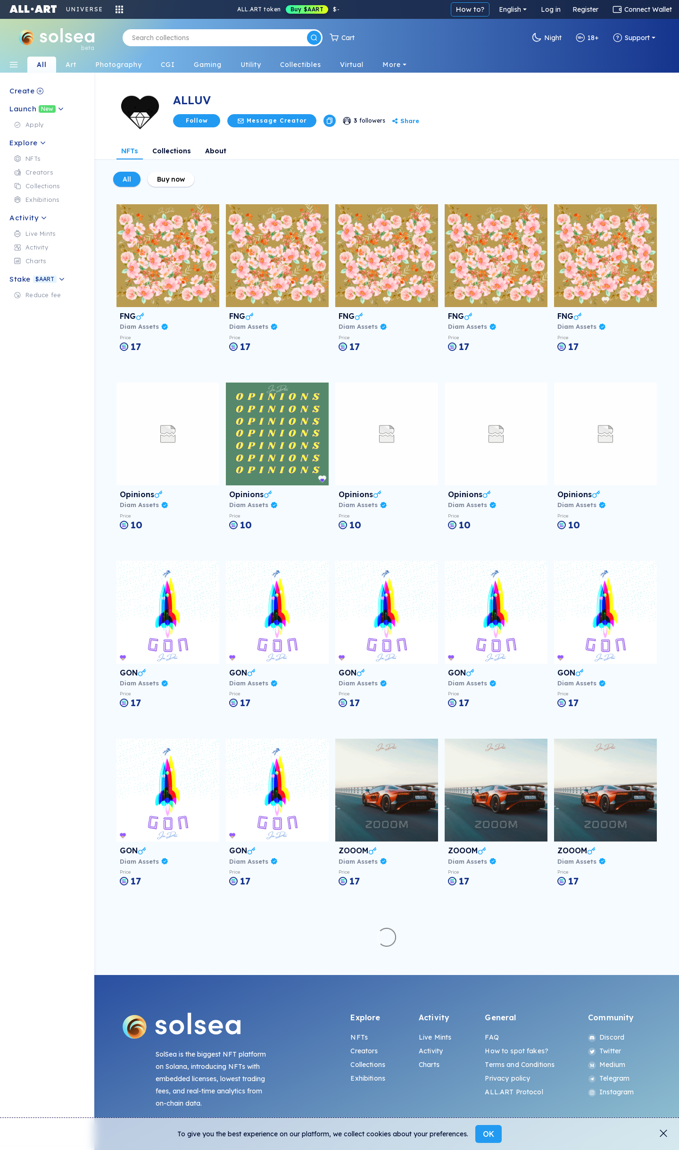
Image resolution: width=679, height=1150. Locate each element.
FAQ (491, 1037)
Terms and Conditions (520, 1064)
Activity (431, 1051)
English (510, 9)
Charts (429, 1064)
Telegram (608, 1078)
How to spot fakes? (516, 1051)
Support (631, 37)
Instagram (611, 1092)
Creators (364, 1051)
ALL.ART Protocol (514, 1092)
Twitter (604, 1051)
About (215, 151)
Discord (606, 1037)
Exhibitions (367, 1078)
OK (488, 1134)
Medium (606, 1064)
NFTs (129, 151)
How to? (470, 9)
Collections (171, 151)
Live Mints (435, 1037)
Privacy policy (507, 1078)
